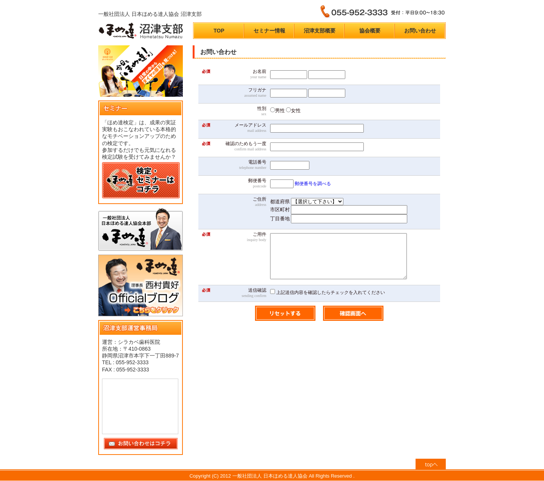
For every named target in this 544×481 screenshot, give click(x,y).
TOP (218, 31)
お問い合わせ (420, 31)
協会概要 (369, 31)
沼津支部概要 (319, 31)
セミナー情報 (269, 31)
